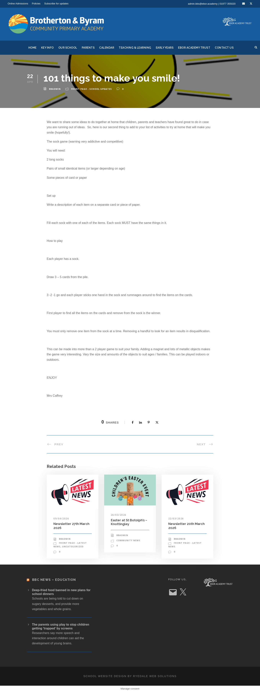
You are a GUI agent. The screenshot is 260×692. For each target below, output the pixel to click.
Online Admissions (18, 3)
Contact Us (224, 47)
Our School (67, 47)
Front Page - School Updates (91, 88)
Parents (88, 47)
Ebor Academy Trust (194, 47)
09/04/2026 (61, 518)
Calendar (106, 47)
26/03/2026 (118, 515)
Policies (36, 3)
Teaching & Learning (135, 47)
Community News (128, 540)
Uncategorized (72, 546)
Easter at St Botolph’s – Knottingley (129, 522)
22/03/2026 (176, 518)
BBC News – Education (54, 580)
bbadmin (55, 88)
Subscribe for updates (56, 3)
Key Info (47, 47)
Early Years (165, 47)
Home (32, 47)
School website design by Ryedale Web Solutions (130, 676)
